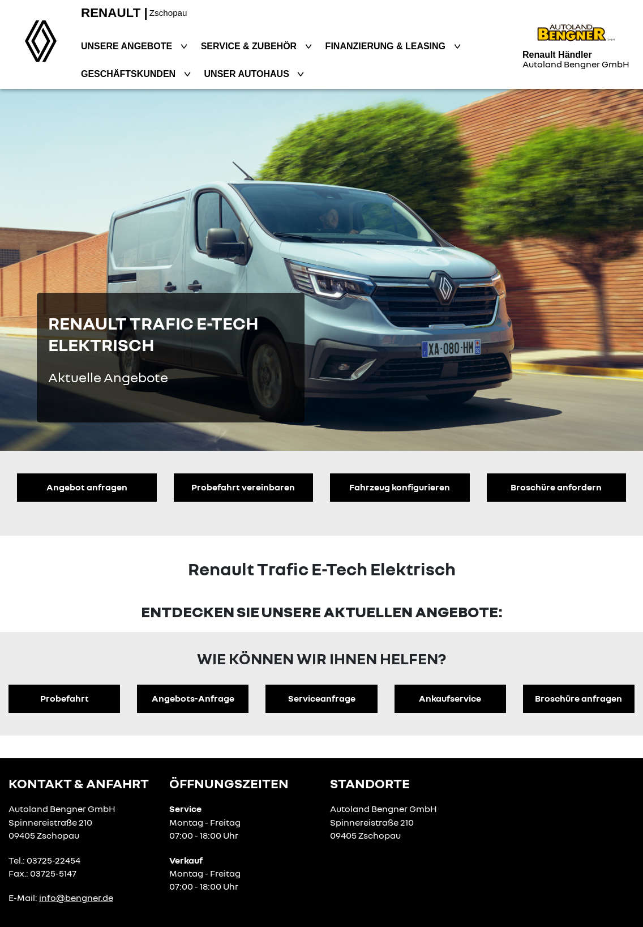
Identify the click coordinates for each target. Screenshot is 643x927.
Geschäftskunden (129, 74)
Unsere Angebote (128, 46)
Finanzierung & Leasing (386, 46)
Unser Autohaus (248, 74)
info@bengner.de (76, 897)
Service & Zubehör (250, 46)
